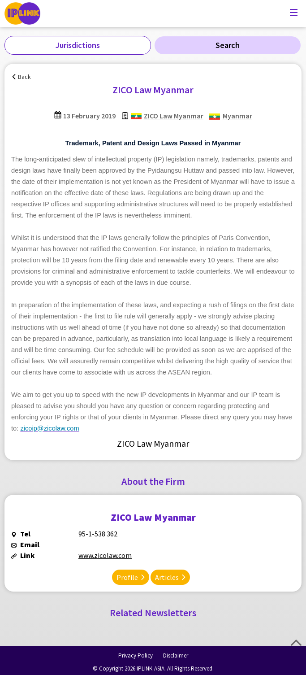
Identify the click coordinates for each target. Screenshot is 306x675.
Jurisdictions (78, 45)
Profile (127, 577)
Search (227, 45)
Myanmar (237, 115)
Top (296, 642)
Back (24, 77)
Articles (167, 577)
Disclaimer (175, 655)
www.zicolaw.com (105, 555)
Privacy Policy (135, 655)
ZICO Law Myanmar (173, 115)
